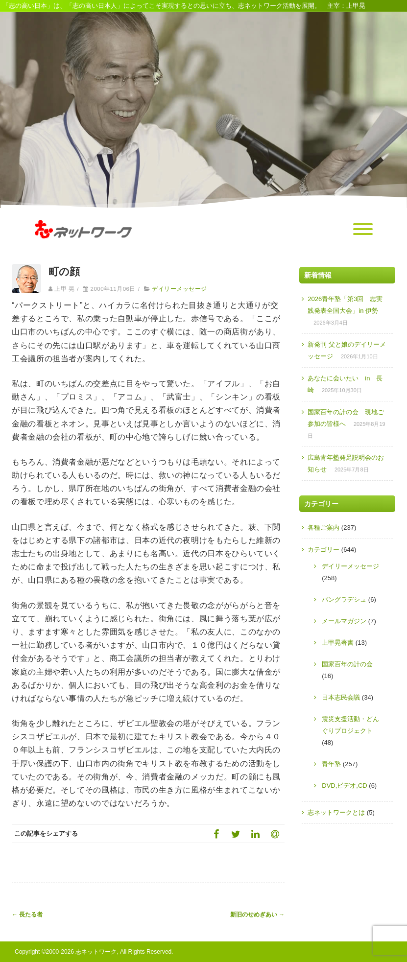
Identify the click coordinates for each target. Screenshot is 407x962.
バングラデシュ (344, 599)
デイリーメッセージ (179, 289)
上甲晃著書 (338, 642)
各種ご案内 (323, 527)
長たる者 (27, 914)
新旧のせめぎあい (257, 914)
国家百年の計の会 (347, 664)
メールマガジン (344, 621)
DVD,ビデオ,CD (344, 785)
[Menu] (363, 229)
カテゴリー (323, 549)
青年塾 (331, 764)
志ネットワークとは (336, 812)
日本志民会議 (341, 697)
